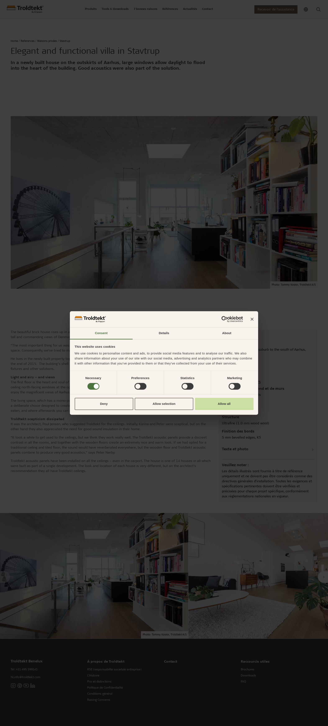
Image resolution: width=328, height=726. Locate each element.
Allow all (224, 403)
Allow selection (163, 403)
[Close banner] (252, 319)
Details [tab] (164, 333)
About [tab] (226, 333)
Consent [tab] (101, 333)
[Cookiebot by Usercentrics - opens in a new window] (224, 319)
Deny (104, 403)
